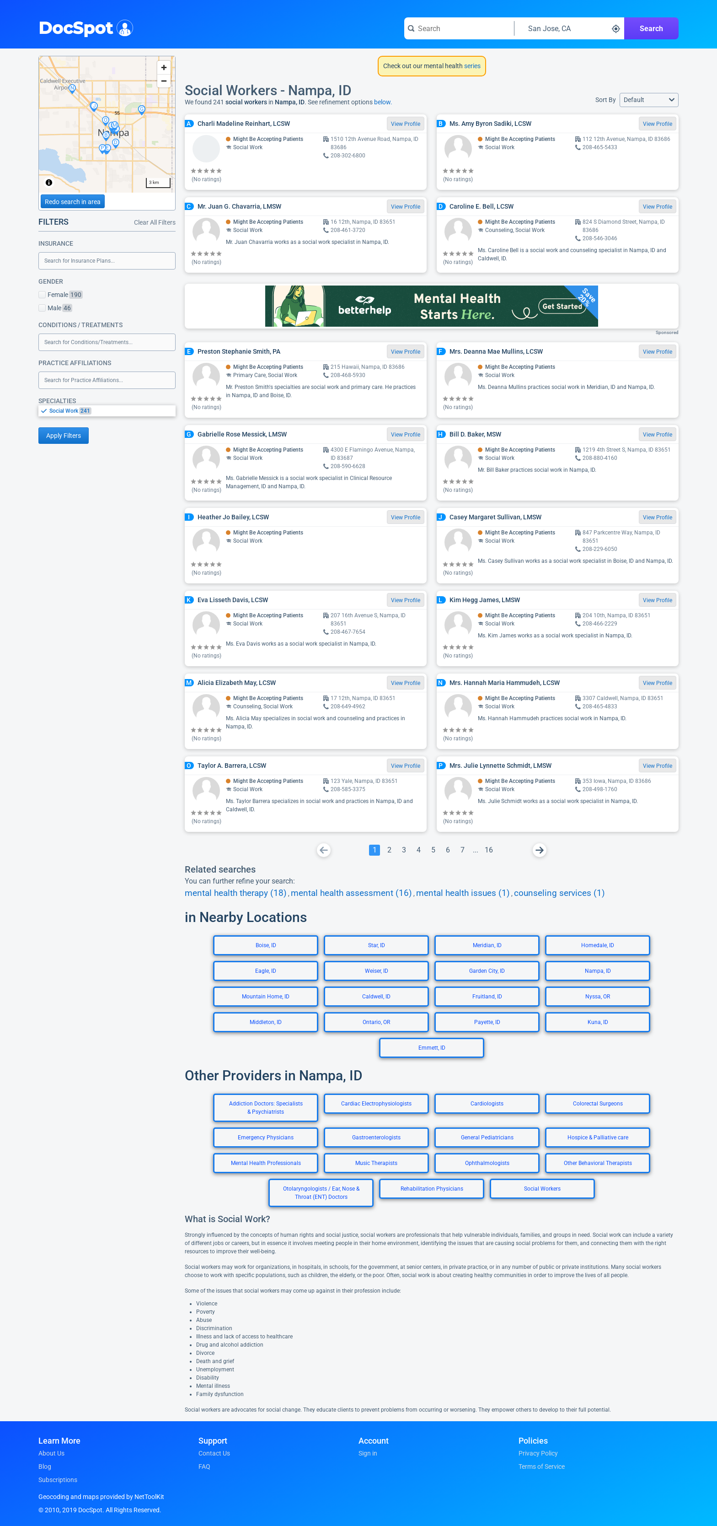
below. (383, 102)
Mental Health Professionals (266, 1163)
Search (651, 28)
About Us (51, 1453)
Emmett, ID (431, 1048)
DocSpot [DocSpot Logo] (83, 27)
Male (55, 308)
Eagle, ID (265, 971)
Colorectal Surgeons (598, 1103)
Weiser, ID (376, 971)
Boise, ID (266, 945)
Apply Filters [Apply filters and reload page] (63, 435)
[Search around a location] (569, 28)
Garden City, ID (487, 971)
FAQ (204, 1466)
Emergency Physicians (266, 1137)
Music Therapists (376, 1163)
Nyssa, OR (597, 996)
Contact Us (214, 1453)
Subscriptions (57, 1479)
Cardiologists (487, 1103)
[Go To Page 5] (433, 850)
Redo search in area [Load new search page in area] (73, 201)
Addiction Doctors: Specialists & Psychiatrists (266, 1107)
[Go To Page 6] (447, 850)
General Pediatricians (487, 1137)
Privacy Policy (538, 1453)
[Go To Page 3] (403, 850)
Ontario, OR (376, 1022)
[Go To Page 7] (462, 850)
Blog (44, 1466)
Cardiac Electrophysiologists (376, 1103)
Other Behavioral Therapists (598, 1163)
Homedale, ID (597, 945)
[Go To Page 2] (389, 850)
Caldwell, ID (376, 996)
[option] (112, 410)
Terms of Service (542, 1466)
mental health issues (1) (463, 893)
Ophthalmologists (487, 1163)
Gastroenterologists (376, 1137)
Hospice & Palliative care (597, 1137)
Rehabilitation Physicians (432, 1189)
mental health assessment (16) (351, 893)
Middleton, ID (266, 1022)
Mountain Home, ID (265, 996)
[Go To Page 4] (418, 850)
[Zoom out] (164, 80)
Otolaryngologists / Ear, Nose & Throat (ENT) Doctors (321, 1193)
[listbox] (107, 410)
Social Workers (542, 1189)
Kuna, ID (598, 1022)
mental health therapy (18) (236, 893)
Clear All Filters (155, 222)
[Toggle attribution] (48, 182)
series (472, 66)
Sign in (367, 1453)
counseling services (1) (559, 893)
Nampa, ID (598, 971)
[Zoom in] (164, 67)
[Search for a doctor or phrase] (459, 28)
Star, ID (376, 945)
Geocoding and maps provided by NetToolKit (101, 1496)
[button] (649, 100)
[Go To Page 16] (489, 850)
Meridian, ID (487, 945)
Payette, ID (487, 1022)
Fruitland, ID (487, 996)
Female (60, 295)
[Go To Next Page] (539, 850)
